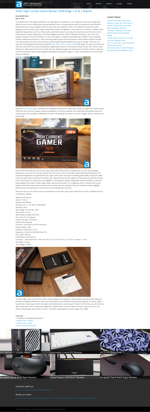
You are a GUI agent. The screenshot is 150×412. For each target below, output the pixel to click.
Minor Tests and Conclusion (26, 326)
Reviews (98, 4)
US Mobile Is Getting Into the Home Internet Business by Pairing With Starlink (119, 33)
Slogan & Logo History (89, 398)
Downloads (65, 398)
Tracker (129, 4)
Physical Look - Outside (25, 321)
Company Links (35, 398)
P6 (37, 109)
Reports (109, 4)
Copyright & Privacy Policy (50, 398)
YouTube (19, 390)
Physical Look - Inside (24, 323)
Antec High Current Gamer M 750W (64, 44)
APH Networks (32, 3)
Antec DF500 (28, 109)
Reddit (43, 390)
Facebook (26, 390)
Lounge (119, 4)
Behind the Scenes (22, 398)
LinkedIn (37, 390)
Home (89, 4)
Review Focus (75, 398)
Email (49, 390)
